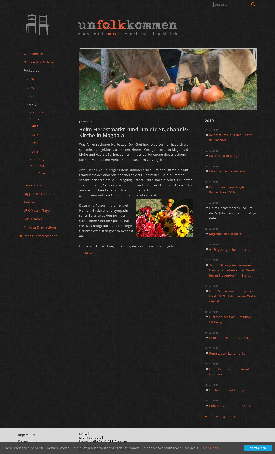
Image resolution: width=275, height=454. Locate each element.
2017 (35, 143)
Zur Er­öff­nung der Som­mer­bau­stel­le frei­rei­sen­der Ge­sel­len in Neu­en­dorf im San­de (232, 270)
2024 (30, 97)
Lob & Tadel (33, 219)
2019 (35, 126)
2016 (35, 151)
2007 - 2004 (37, 173)
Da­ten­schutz (27, 441)
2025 (30, 88)
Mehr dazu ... (213, 448)
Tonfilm (29, 202)
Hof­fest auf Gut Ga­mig (226, 390)
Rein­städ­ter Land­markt (227, 353)
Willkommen (33, 54)
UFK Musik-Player (37, 210)
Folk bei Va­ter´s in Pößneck (231, 405)
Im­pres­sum (26, 435)
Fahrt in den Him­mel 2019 (229, 338)
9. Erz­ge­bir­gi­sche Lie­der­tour (231, 249)
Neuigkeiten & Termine (41, 62)
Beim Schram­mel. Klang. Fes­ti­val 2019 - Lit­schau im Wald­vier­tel (232, 296)
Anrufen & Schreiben (40, 227)
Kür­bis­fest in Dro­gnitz (226, 156)
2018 (35, 135)
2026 (30, 79)
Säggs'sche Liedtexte (40, 194)
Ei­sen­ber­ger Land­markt (227, 171)
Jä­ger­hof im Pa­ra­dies (225, 234)
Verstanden (258, 448)
